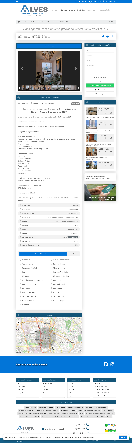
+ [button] (18, 320)
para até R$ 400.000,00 (92, 417)
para (30, 407)
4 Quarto (72, 393)
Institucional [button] (91, 10)
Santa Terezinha (23, 396)
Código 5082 (65, 22)
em (75, 407)
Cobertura (46, 396)
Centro (20, 383)
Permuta (64, 10)
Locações (72, 10)
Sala (44, 393)
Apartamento (55, 22)
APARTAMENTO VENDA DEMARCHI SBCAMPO (97, 158)
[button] (22, 68)
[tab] (23, 46)
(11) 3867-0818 (96, 1)
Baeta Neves (21, 386)
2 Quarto (72, 386)
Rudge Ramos (22, 393)
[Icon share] (17, 2)
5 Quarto (72, 396)
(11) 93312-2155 (110, 1)
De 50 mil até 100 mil (101, 386)
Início (20, 22)
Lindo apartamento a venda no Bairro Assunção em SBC (98, 145)
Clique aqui (90, 178)
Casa (44, 386)
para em (85, 410)
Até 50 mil (97, 383)
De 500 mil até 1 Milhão (102, 393)
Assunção (21, 390)
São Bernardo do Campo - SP (40, 22)
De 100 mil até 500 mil (101, 390)
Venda (27, 22)
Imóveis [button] (54, 10)
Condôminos (81, 10)
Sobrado (46, 390)
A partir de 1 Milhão (100, 396)
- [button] (18, 322)
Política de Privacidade (86, 437)
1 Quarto (72, 383)
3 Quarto (72, 390)
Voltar (112, 22)
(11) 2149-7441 (82, 1)
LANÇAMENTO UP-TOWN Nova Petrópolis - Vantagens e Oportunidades (100, 118)
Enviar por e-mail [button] (100, 77)
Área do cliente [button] (105, 10)
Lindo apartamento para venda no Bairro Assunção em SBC (99, 131)
